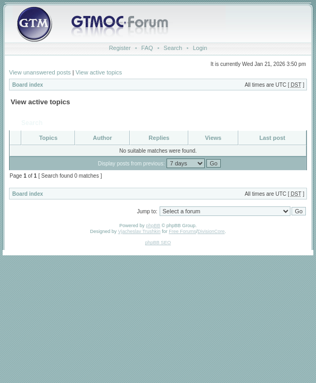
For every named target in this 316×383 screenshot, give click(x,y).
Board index (27, 85)
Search (173, 48)
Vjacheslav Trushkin (139, 231)
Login (200, 48)
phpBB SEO (158, 242)
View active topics (99, 72)
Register (120, 48)
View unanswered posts (40, 72)
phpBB (153, 225)
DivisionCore (210, 231)
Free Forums (182, 231)
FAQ (147, 48)
